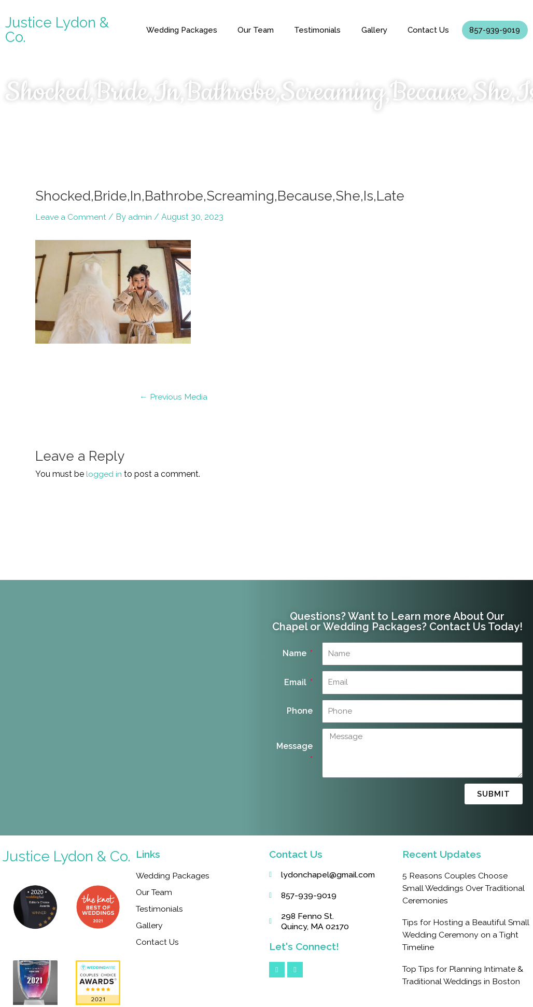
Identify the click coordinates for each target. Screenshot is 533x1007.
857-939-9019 (494, 30)
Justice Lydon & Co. (57, 30)
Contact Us (428, 30)
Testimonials (317, 30)
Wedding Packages (181, 30)
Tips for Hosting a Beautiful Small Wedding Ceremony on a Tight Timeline (461, 934)
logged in (104, 474)
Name (295, 653)
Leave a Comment (71, 217)
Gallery (374, 30)
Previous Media (173, 396)
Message (294, 745)
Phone (300, 711)
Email (296, 682)
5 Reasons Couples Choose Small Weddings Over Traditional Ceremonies (465, 888)
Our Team (255, 30)
